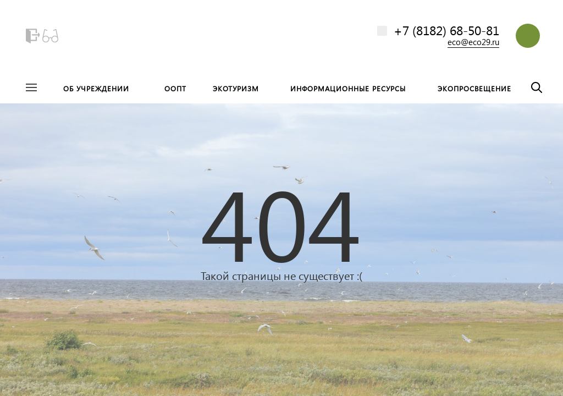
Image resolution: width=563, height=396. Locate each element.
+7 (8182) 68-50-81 (446, 29)
